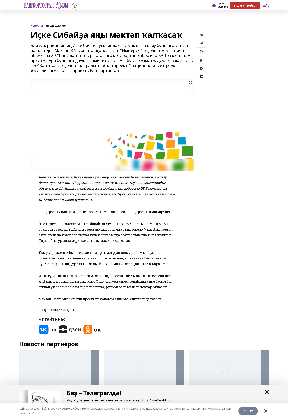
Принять (248, 411)
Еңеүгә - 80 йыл (245, 5)
